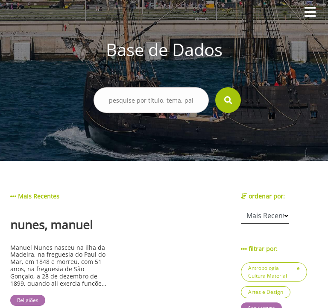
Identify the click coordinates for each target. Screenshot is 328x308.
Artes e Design (265, 292)
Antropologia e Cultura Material (274, 271)
